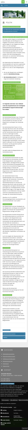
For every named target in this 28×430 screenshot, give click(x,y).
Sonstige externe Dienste (6, 423)
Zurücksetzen (26, 5)
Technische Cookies (6, 407)
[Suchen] (14, 5)
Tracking (3, 410)
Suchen (2, 5)
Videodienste (5, 413)
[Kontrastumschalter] (23, 2)
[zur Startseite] (3, 1)
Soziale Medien (5, 420)
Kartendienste (5, 416)
